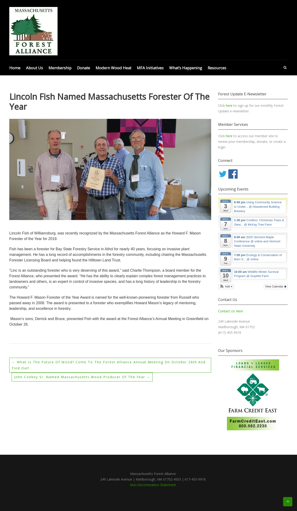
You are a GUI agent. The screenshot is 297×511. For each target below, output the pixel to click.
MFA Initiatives (150, 67)
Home (14, 67)
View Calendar (275, 286)
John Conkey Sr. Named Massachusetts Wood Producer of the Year (82, 377)
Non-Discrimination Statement (153, 485)
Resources (217, 67)
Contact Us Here (230, 311)
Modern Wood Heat (113, 67)
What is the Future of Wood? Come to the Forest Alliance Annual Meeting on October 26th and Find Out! (109, 365)
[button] (226, 286)
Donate (83, 67)
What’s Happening (185, 67)
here (229, 105)
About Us (34, 67)
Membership (59, 67)
